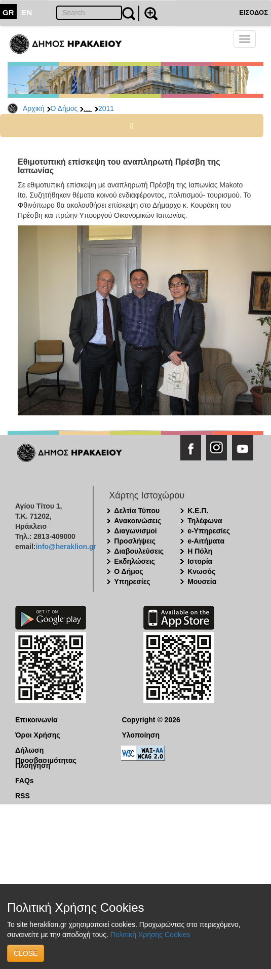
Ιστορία (199, 561)
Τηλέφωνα (204, 521)
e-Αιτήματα (205, 541)
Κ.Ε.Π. (197, 511)
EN (27, 12)
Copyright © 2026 (151, 720)
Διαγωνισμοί (135, 531)
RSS (22, 796)
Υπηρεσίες (132, 581)
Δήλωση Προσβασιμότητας (45, 750)
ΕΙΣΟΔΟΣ (253, 12)
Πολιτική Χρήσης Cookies (150, 935)
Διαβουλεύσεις (139, 551)
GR (8, 12)
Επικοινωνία (36, 720)
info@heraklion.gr (65, 546)
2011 (106, 108)
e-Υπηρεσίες (208, 531)
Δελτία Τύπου (137, 511)
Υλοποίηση (141, 735)
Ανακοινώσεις (137, 521)
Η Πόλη (199, 551)
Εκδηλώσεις (134, 561)
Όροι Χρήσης (37, 735)
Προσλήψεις (135, 541)
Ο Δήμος (64, 108)
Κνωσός (201, 571)
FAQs (24, 781)
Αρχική (34, 108)
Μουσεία (201, 581)
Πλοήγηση (32, 765)
